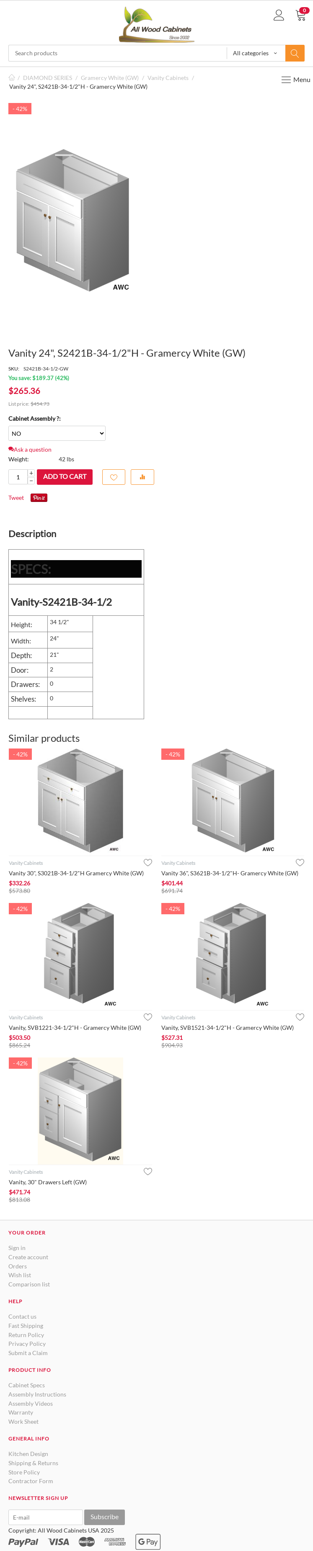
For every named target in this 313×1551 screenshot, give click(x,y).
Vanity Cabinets (168, 77)
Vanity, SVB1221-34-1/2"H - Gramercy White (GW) (75, 1027)
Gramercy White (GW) (110, 77)
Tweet (16, 497)
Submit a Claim (28, 1352)
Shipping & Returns (33, 1462)
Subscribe (105, 1516)
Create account (28, 1256)
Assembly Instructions (37, 1394)
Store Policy (24, 1472)
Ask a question (30, 449)
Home (11, 77)
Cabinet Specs (26, 1385)
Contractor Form (30, 1480)
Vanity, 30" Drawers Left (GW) (48, 1182)
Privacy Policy (27, 1343)
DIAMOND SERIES (47, 77)
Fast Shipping (25, 1325)
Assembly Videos (30, 1403)
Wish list (19, 1274)
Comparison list (29, 1284)
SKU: (13, 368)
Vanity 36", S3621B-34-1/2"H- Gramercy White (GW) (229, 873)
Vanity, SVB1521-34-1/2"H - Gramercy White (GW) (227, 1027)
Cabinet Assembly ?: (34, 418)
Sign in (17, 1247)
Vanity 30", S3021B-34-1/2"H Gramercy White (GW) (76, 873)
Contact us (22, 1316)
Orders (17, 1266)
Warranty (20, 1412)
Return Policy (26, 1334)
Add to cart (64, 476)
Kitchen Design (28, 1453)
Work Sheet (23, 1421)
